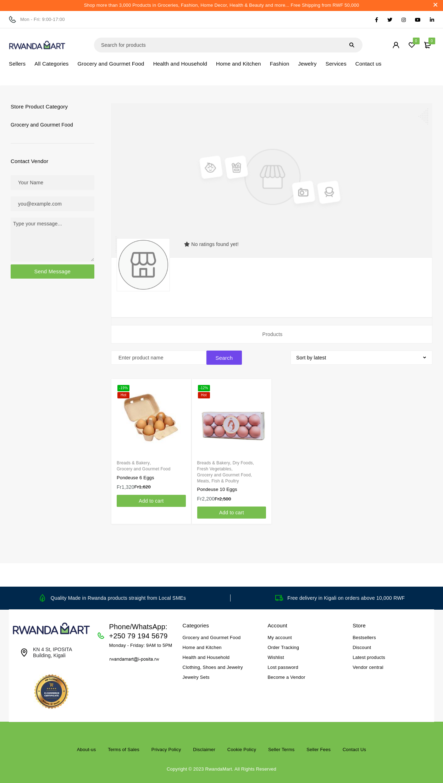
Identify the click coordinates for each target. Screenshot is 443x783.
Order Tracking (283, 647)
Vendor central (368, 667)
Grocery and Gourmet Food (42, 125)
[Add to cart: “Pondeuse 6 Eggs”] (151, 501)
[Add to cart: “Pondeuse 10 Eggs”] (231, 513)
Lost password (282, 667)
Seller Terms (281, 749)
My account (279, 637)
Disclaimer (204, 749)
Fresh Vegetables (214, 468)
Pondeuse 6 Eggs (135, 477)
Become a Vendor (286, 677)
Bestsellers (364, 637)
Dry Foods (243, 462)
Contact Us (354, 749)
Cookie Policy (241, 749)
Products (272, 334)
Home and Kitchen (202, 647)
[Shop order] (361, 358)
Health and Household (206, 657)
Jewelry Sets (196, 677)
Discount (362, 647)
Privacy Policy (166, 749)
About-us (86, 749)
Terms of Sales (123, 749)
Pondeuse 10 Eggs (217, 489)
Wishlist (275, 657)
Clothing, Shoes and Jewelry (213, 667)
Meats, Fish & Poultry (218, 481)
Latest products (369, 657)
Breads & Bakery (133, 462)
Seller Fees (318, 749)
